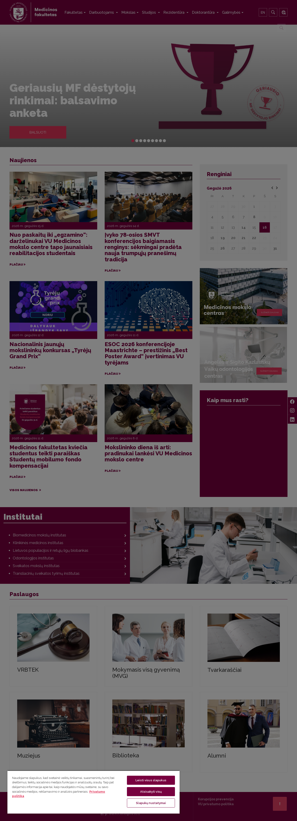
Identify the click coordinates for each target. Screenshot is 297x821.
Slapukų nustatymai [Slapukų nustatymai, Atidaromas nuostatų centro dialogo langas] (151, 803)
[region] (93, 792)
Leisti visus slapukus (151, 780)
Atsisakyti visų (151, 791)
